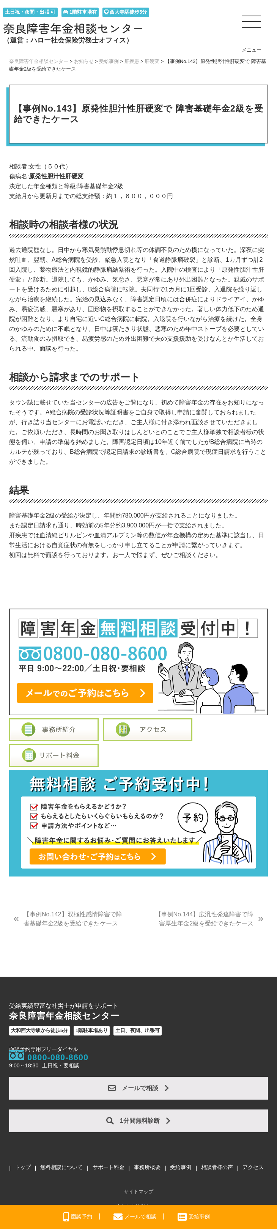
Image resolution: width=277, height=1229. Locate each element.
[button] (252, 24)
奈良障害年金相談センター (73, 28)
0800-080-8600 (57, 1057)
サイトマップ (138, 1191)
